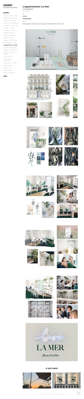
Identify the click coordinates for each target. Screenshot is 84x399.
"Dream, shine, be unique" (8, 53)
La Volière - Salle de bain (11, 25)
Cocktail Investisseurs (10, 47)
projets (6, 13)
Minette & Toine (8, 38)
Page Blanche (7, 70)
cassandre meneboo (8, 5)
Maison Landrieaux (9, 35)
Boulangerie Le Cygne (10, 18)
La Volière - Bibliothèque (11, 23)
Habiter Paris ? (8, 68)
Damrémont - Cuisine (10, 63)
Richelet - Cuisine (8, 33)
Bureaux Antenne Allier (10, 16)
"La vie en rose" (8, 56)
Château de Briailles (9, 20)
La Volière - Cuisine (9, 30)
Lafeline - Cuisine (8, 28)
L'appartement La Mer (10, 45)
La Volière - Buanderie (10, 50)
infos (5, 76)
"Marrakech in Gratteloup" (7, 59)
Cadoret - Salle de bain (10, 40)
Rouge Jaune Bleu (9, 72)
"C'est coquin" (7, 65)
